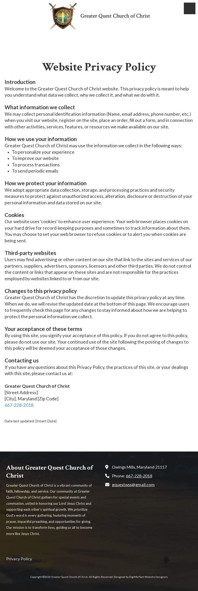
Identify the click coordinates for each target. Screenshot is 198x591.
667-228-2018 (19, 405)
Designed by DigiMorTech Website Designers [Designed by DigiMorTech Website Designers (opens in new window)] (141, 576)
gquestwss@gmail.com (133, 484)
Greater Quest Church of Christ (115, 16)
